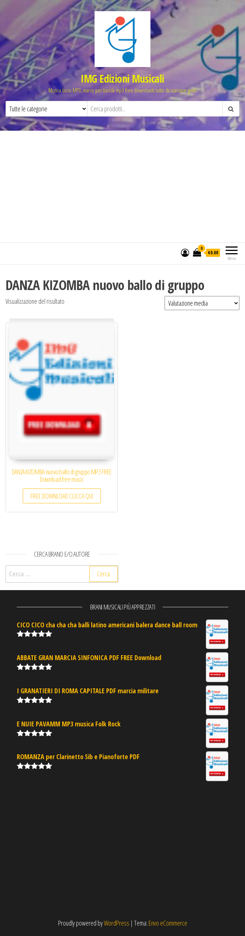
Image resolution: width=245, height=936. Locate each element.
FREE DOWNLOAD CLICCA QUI (62, 495)
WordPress (116, 923)
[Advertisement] (122, 186)
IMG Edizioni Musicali (122, 78)
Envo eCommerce (168, 923)
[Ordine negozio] (202, 303)
